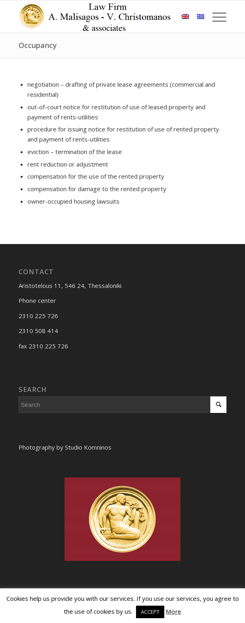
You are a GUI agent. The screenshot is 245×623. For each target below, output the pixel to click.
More (173, 611)
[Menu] (215, 16)
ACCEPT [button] (150, 611)
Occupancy (38, 45)
